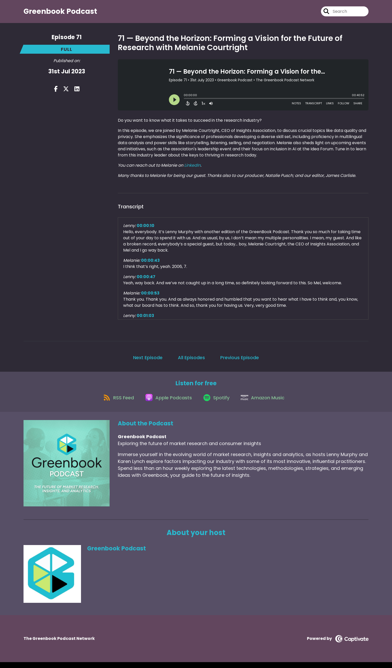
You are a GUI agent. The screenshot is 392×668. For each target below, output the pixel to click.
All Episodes (191, 360)
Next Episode (148, 360)
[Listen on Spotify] (217, 402)
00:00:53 (150, 295)
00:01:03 (145, 318)
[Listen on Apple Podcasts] (167, 403)
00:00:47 (146, 279)
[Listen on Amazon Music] (265, 403)
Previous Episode (239, 360)
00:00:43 (150, 263)
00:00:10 (145, 228)
